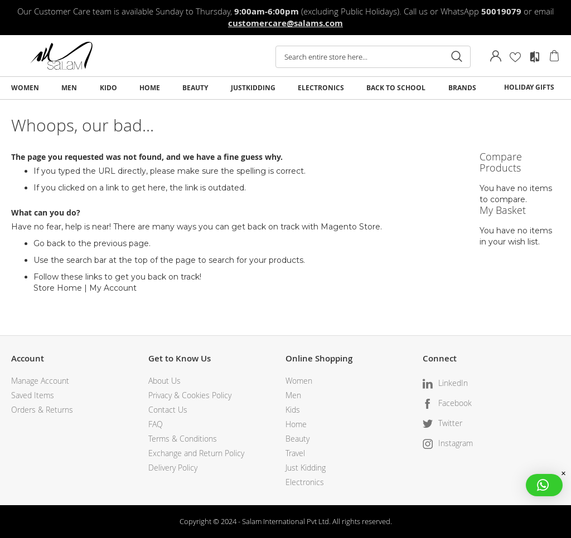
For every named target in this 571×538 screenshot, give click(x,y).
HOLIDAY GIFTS (529, 87)
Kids (293, 409)
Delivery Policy (172, 467)
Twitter (450, 423)
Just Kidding (306, 467)
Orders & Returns (42, 409)
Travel (295, 453)
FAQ (155, 424)
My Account (113, 288)
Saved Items (32, 395)
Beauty (297, 438)
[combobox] (373, 57)
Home (296, 424)
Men (293, 395)
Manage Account (40, 380)
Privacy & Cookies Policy (189, 395)
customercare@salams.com (285, 23)
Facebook (455, 403)
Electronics (305, 482)
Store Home (57, 288)
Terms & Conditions (182, 438)
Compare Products (534, 56)
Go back (49, 243)
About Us (164, 380)
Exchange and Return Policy (196, 453)
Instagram (455, 443)
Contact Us (167, 409)
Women (299, 380)
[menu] (285, 88)
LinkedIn (453, 383)
